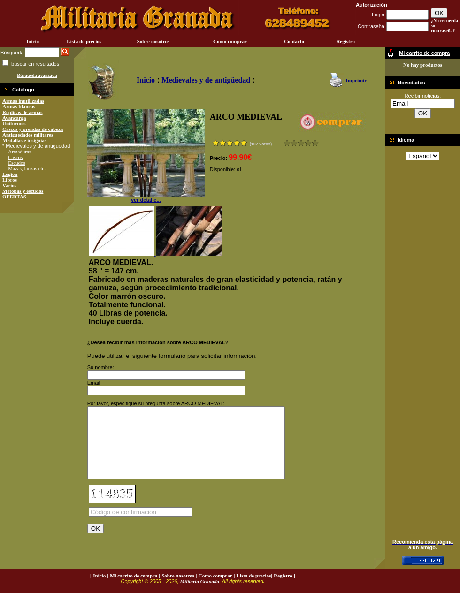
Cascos (15, 157)
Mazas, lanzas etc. (27, 168)
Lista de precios (84, 41)
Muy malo (287, 142)
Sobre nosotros (153, 41)
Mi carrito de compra (133, 589)
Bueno (301, 142)
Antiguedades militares (27, 134)
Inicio (32, 41)
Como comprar (230, 41)
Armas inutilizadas (23, 101)
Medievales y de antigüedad (205, 80)
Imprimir (356, 80)
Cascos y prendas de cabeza (32, 129)
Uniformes (14, 123)
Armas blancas (18, 106)
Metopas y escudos (22, 191)
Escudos (16, 163)
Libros (9, 179)
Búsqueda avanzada (37, 75)
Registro (345, 41)
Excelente (315, 142)
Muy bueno (308, 142)
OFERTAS (14, 196)
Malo (294, 142)
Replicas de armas (22, 112)
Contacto (294, 41)
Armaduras (19, 151)
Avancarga (14, 118)
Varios (9, 185)
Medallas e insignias (24, 140)
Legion (9, 174)
